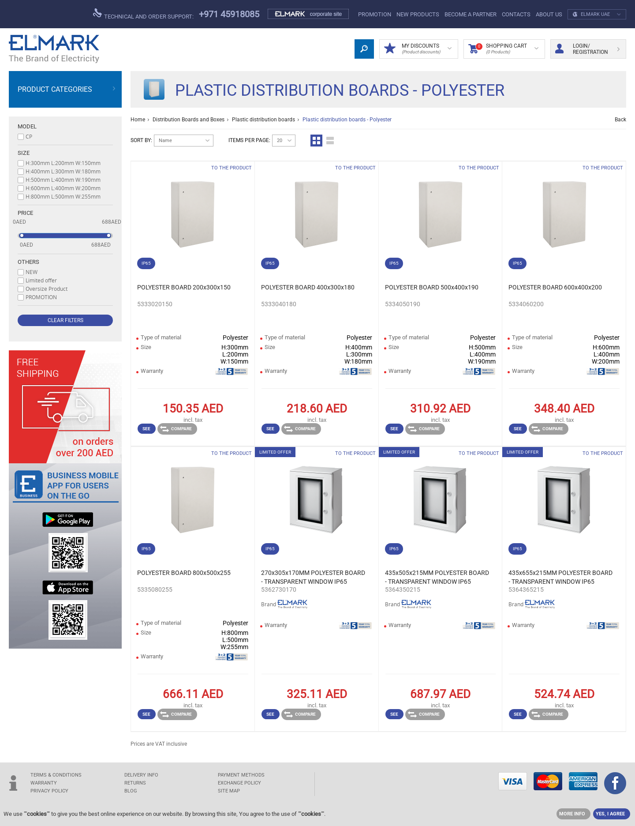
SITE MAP (229, 791)
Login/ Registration (587, 49)
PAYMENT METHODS (241, 775)
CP (29, 136)
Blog (130, 791)
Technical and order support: (143, 14)
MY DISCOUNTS (418, 49)
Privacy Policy (49, 791)
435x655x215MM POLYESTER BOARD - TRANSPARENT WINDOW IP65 (560, 577)
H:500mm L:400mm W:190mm (63, 179)
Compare (176, 429)
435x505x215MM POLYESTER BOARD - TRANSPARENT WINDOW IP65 (437, 577)
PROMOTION (374, 14)
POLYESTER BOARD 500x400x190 (431, 287)
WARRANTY (43, 783)
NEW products (417, 14)
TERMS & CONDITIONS (56, 775)
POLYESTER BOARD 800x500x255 (184, 572)
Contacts (516, 14)
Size (24, 153)
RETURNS (135, 783)
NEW (31, 271)
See (146, 428)
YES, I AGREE (610, 814)
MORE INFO (572, 814)
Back (620, 119)
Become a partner (470, 14)
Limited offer (41, 280)
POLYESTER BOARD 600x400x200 (555, 287)
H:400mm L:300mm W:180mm (63, 171)
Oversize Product (46, 288)
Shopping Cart (503, 49)
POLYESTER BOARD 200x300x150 (184, 287)
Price (25, 213)
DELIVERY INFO (141, 775)
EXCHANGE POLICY (239, 783)
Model (27, 126)
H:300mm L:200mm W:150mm (63, 162)
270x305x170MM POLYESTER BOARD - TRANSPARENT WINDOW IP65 (313, 577)
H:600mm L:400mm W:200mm (63, 187)
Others (28, 262)
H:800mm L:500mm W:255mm (63, 196)
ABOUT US (549, 14)
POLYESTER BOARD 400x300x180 (308, 287)
